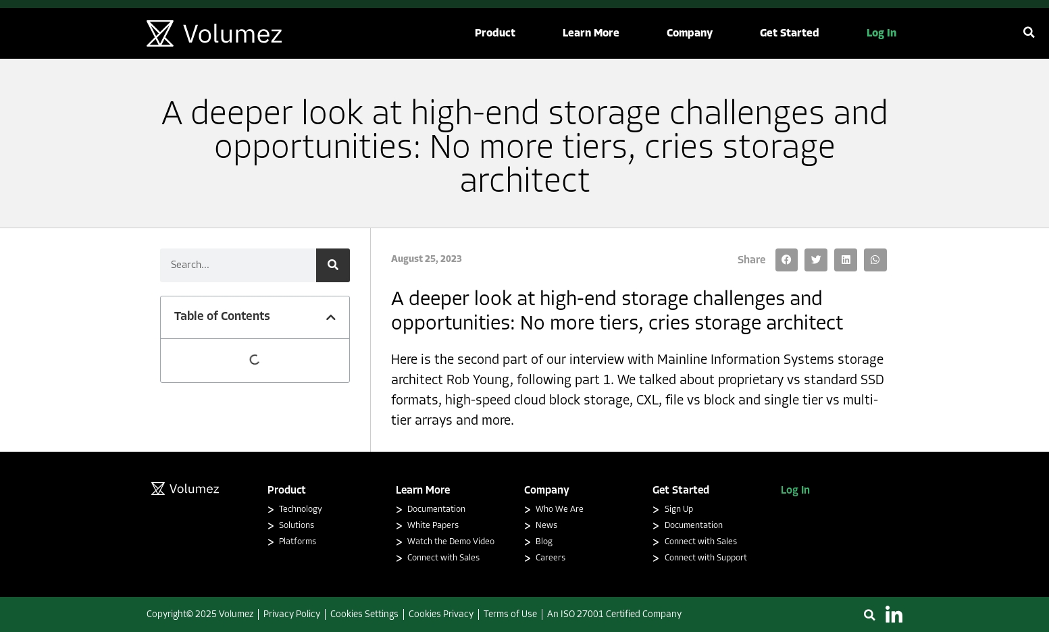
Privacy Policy (291, 615)
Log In (795, 490)
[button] (495, 33)
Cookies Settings (364, 615)
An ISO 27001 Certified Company (614, 615)
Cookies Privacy (441, 615)
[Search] (333, 265)
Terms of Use (510, 615)
